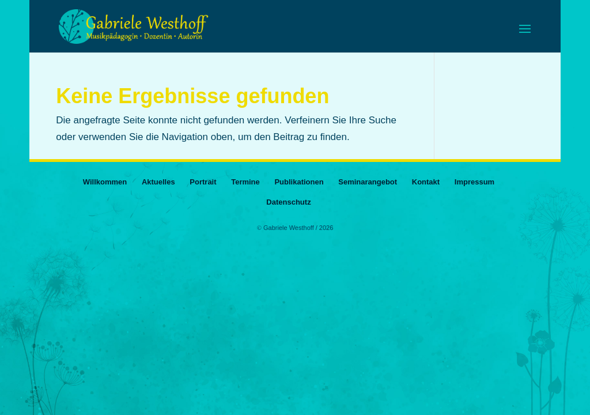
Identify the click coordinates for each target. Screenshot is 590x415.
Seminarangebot (367, 182)
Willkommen (105, 182)
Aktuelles (158, 182)
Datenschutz (288, 202)
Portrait (203, 182)
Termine (245, 182)
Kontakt (426, 182)
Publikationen (298, 182)
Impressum (474, 182)
